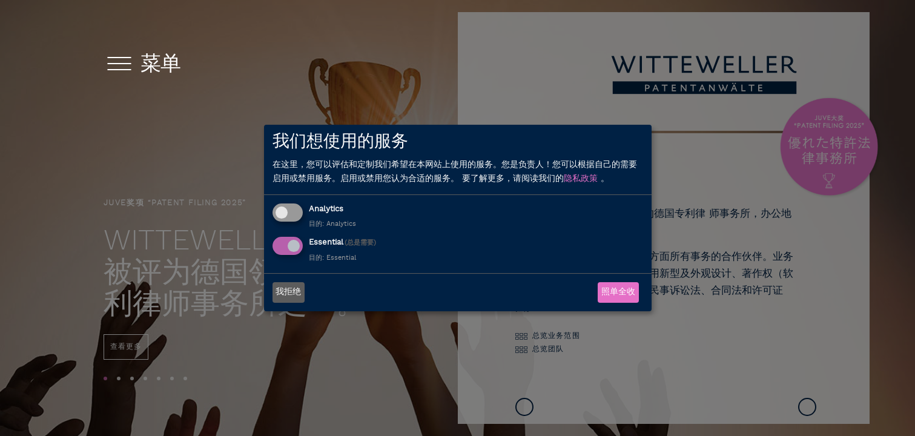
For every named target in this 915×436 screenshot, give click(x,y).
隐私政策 (581, 179)
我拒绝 (288, 292)
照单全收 (618, 292)
